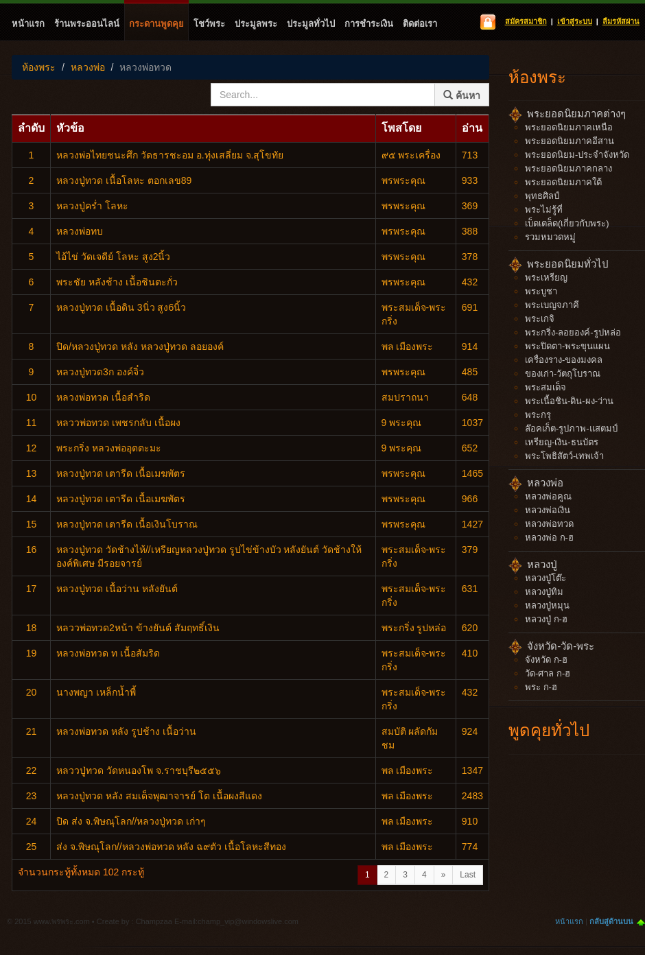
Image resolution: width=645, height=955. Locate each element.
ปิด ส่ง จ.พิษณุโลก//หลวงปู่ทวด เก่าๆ (131, 821)
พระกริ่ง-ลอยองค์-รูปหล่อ (573, 332)
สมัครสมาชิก (526, 21)
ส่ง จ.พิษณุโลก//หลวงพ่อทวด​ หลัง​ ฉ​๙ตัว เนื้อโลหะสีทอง (171, 846)
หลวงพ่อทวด (145, 67)
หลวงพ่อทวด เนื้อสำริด (103, 397)
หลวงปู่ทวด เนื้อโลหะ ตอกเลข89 (123, 180)
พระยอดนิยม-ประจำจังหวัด (577, 155)
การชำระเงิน (368, 24)
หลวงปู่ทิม (544, 592)
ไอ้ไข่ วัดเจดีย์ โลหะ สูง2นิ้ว (113, 256)
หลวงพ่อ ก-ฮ (549, 537)
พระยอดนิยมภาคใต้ (563, 182)
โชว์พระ (209, 24)
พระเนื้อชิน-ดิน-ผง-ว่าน (569, 401)
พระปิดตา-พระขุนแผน (567, 346)
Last (468, 875)
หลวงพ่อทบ (79, 231)
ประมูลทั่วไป (311, 24)
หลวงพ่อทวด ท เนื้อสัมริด (108, 653)
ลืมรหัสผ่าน (621, 21)
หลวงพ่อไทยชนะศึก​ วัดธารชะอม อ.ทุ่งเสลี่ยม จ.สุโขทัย (169, 155)
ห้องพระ (39, 67)
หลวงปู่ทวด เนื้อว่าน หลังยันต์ (117, 588)
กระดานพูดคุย (156, 24)
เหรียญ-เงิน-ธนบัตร (561, 442)
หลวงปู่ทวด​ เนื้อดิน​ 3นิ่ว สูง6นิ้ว (121, 307)
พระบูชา (541, 291)
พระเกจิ (539, 319)
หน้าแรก (28, 24)
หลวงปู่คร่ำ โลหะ (92, 205)
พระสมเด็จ (545, 387)
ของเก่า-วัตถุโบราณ (562, 373)
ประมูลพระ (256, 24)
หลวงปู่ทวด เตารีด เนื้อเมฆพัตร (120, 473)
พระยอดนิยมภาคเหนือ (569, 127)
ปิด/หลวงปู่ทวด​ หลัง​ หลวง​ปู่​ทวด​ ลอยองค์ (140, 346)
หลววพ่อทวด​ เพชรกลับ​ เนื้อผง (118, 422)
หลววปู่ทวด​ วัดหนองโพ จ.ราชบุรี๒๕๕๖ (138, 770)
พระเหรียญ (546, 277)
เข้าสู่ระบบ (574, 21)
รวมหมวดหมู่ (550, 237)
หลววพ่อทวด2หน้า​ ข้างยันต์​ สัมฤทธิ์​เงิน (138, 627)
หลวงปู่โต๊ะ (545, 578)
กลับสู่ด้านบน (611, 921)
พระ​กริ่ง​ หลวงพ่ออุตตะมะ (108, 448)
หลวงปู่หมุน (547, 605)
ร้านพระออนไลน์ (86, 24)
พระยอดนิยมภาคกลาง (568, 168)
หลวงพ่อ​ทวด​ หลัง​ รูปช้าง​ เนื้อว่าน (126, 731)
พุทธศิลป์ (542, 196)
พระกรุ (538, 415)
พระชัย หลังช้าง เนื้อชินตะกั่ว (117, 281)
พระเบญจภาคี (552, 305)
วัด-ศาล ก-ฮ (547, 673)
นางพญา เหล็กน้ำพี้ (96, 692)
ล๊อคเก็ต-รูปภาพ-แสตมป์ (571, 428)
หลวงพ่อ (88, 67)
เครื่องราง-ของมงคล (563, 360)
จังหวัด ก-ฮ (546, 660)
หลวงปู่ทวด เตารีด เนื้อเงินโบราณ (127, 524)
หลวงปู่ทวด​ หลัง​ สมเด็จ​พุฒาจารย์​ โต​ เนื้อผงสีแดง (159, 795)
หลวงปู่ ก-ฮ (546, 619)
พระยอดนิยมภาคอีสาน (569, 141)
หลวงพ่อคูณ (548, 496)
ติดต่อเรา (420, 24)
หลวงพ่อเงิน (547, 510)
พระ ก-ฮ (541, 687)
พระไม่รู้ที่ (544, 209)
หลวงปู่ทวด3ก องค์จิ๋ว (100, 371)
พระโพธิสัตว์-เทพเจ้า (564, 456)
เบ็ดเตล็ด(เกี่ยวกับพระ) (567, 223)
